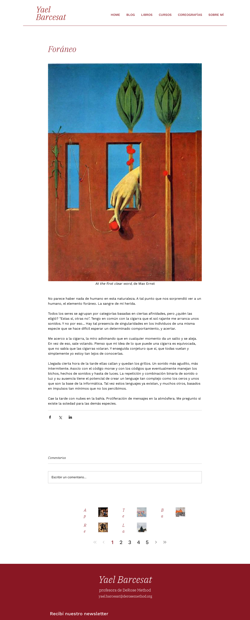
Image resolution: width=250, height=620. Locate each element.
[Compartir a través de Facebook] (50, 417)
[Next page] (156, 542)
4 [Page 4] (138, 542)
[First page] (95, 542)
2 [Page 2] (121, 542)
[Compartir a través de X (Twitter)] (60, 417)
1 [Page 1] (112, 542)
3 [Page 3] (129, 542)
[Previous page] (103, 542)
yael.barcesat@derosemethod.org (125, 596)
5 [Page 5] (147, 542)
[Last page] (165, 542)
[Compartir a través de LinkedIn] (70, 417)
